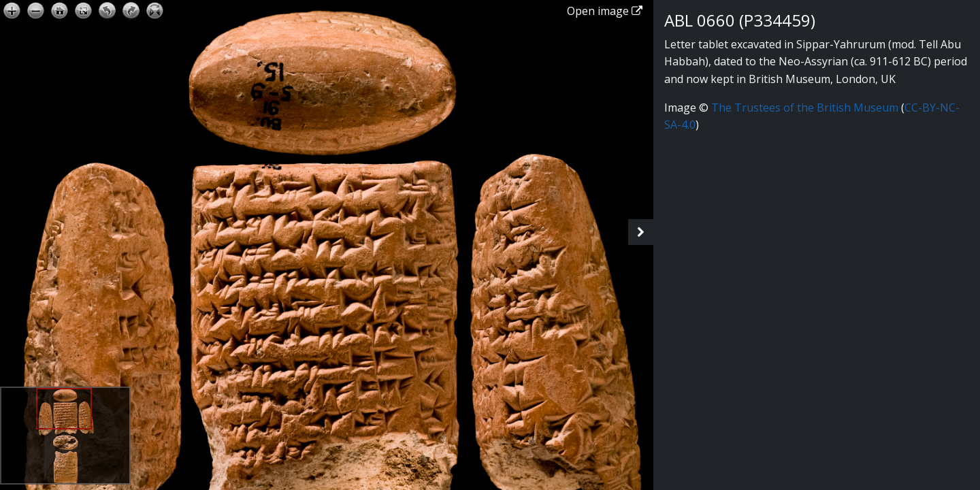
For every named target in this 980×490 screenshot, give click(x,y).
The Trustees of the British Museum (804, 107)
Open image (604, 10)
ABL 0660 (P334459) (739, 20)
